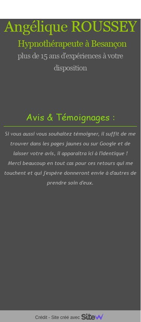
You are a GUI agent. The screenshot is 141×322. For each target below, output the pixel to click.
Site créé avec (80, 317)
